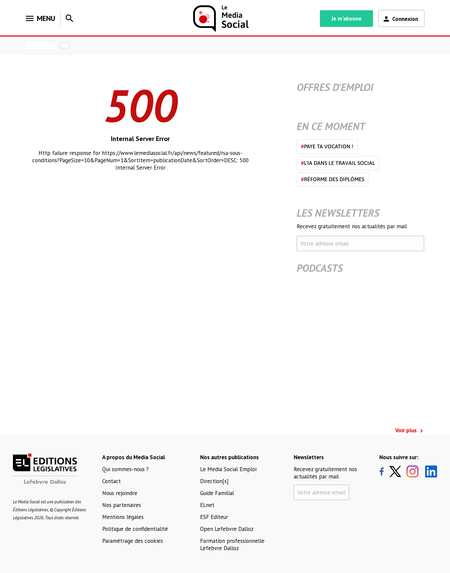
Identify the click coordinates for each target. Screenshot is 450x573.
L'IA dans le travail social (338, 163)
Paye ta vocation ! (327, 146)
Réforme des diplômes (332, 179)
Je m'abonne (346, 18)
